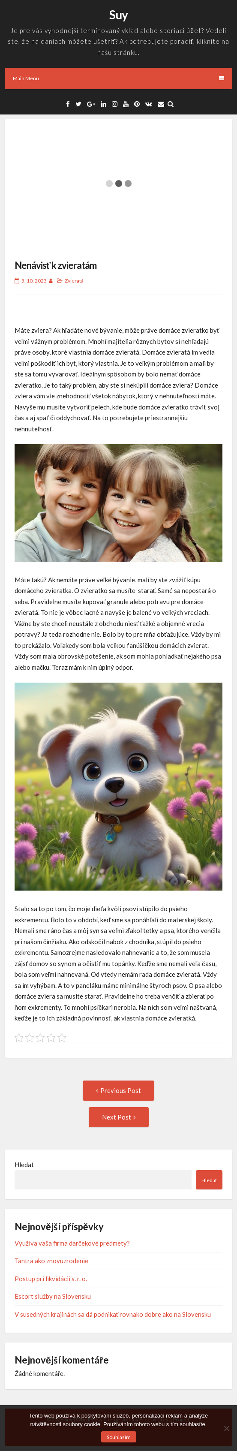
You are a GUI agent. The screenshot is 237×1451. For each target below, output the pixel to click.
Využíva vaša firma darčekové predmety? (72, 1243)
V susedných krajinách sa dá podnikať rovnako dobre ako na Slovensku (113, 1314)
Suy (118, 14)
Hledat (24, 1164)
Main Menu (118, 78)
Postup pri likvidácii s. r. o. (51, 1278)
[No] (226, 1428)
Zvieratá (74, 280)
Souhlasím (119, 1437)
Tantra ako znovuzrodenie (51, 1260)
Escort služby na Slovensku (53, 1296)
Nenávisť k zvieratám (56, 265)
